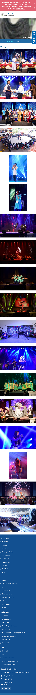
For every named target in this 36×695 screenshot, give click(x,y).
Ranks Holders (6, 604)
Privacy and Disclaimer (8, 664)
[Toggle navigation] (33, 14)
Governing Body (6, 619)
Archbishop (5, 541)
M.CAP (4, 580)
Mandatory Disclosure (8, 597)
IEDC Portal (5, 615)
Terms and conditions (8, 658)
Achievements (6, 639)
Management (6, 629)
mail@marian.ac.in (9, 676)
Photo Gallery (10, 41)
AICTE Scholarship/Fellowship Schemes (13, 632)
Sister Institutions (7, 594)
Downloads (5, 651)
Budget (4, 607)
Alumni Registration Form (9, 626)
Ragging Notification (8, 552)
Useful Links (5, 559)
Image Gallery (6, 555)
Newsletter (5, 548)
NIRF (3, 587)
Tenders (4, 545)
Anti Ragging (5, 622)
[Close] (35, 3)
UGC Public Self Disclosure (9, 584)
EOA (3, 601)
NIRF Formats (6, 590)
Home (2, 41)
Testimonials (5, 643)
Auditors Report (6, 562)
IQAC (3, 654)
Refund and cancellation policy (10, 661)
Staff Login (5, 569)
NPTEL (4, 572)
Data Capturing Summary (9, 636)
